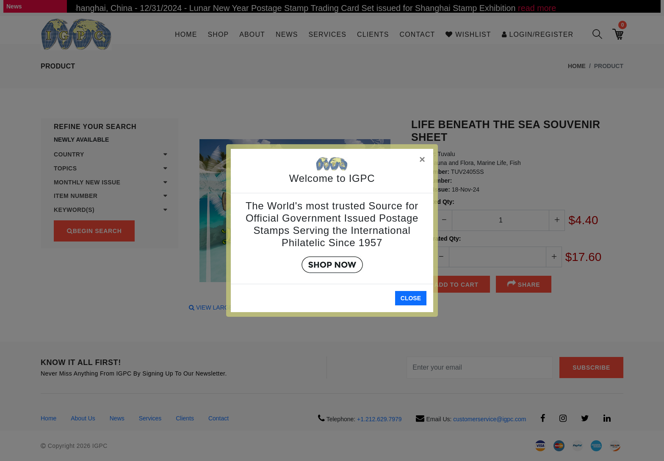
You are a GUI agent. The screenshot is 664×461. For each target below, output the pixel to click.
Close (411, 298)
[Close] (422, 158)
